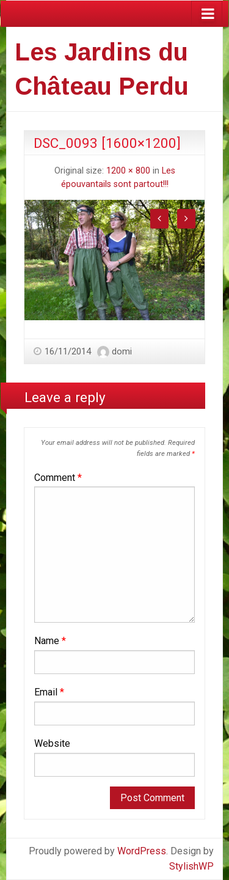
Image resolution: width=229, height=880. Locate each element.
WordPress (141, 851)
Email (49, 692)
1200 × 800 (128, 171)
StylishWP (191, 866)
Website (52, 743)
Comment (58, 477)
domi (122, 351)
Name (50, 641)
